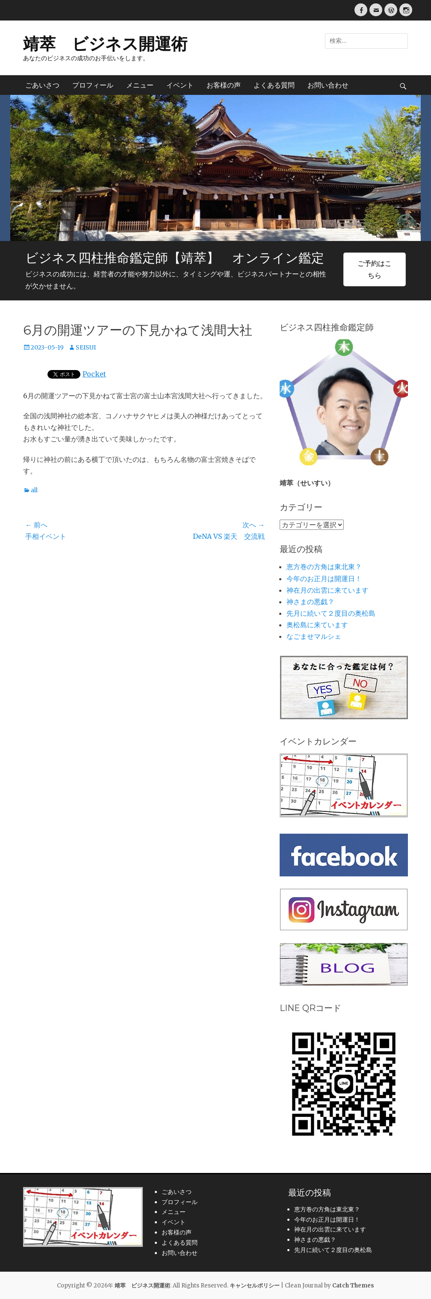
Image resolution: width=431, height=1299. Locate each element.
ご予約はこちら (374, 269)
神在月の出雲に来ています (327, 590)
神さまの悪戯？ (310, 601)
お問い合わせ (327, 85)
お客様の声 (224, 85)
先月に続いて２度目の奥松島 (330, 613)
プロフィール (92, 85)
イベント (180, 85)
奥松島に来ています (317, 624)
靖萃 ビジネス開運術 (105, 44)
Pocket (94, 374)
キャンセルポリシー (255, 1285)
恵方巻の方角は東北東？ (324, 566)
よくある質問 (274, 85)
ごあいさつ (42, 85)
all (34, 490)
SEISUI (86, 347)
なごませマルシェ (313, 636)
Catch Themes (353, 1285)
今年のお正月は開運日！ (324, 578)
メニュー (140, 85)
